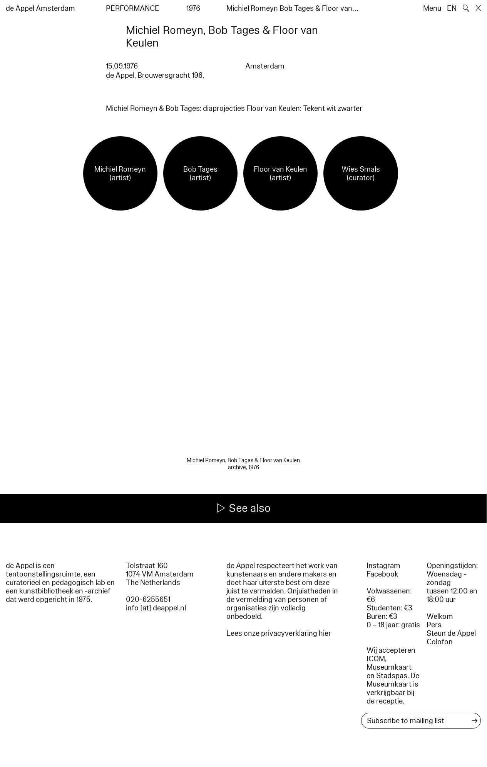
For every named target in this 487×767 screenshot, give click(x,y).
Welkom (440, 617)
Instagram (383, 566)
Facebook (382, 574)
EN (452, 8)
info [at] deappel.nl (156, 608)
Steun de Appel (451, 633)
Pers (434, 625)
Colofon (440, 642)
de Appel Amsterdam (40, 8)
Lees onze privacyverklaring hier (278, 633)
